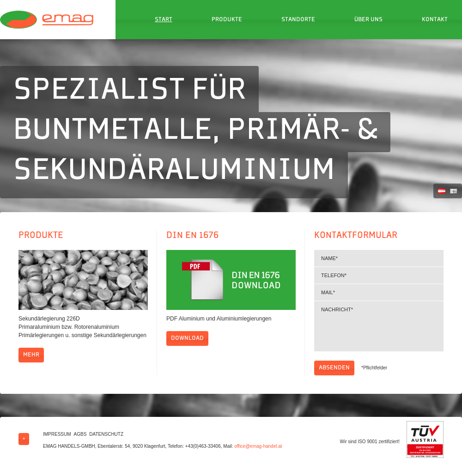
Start (163, 20)
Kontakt (435, 20)
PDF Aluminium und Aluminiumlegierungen (218, 318)
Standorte (298, 20)
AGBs (80, 434)
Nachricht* (379, 326)
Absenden (334, 368)
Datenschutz (106, 434)
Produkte (227, 20)
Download (187, 338)
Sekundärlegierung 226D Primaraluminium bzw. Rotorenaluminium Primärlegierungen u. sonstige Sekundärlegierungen (82, 326)
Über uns (368, 20)
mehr (31, 355)
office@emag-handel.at (258, 446)
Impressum (57, 434)
